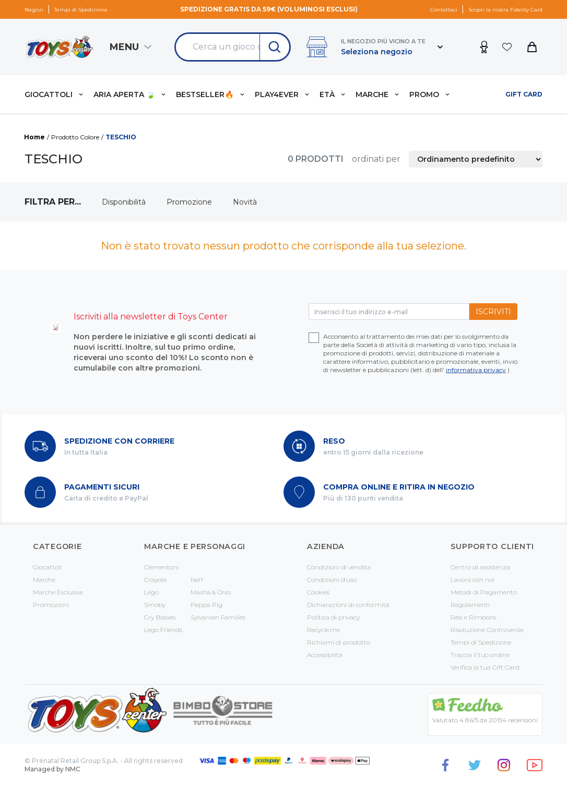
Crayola (155, 579)
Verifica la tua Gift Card (485, 667)
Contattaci (443, 9)
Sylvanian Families (218, 617)
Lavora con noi (472, 579)
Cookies (318, 592)
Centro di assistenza (480, 567)
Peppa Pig (206, 605)
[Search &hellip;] (217, 47)
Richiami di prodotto (338, 642)
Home (34, 137)
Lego (151, 592)
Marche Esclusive (58, 592)
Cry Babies (159, 617)
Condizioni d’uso (332, 579)
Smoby (155, 605)
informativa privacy (476, 370)
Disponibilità (124, 202)
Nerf (197, 579)
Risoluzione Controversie (487, 630)
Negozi (34, 9)
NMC (72, 769)
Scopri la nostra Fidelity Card (505, 9)
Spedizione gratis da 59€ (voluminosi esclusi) (269, 9)
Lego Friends (163, 630)
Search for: (175, 33)
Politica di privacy (333, 617)
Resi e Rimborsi (474, 617)
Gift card (523, 94)
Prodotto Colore (75, 137)
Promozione (189, 202)
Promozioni (51, 605)
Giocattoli (47, 567)
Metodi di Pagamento (484, 592)
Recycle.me (323, 630)
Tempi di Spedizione (81, 9)
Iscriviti (493, 311)
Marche (44, 579)
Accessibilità (324, 655)
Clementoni (161, 567)
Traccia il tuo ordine (480, 655)
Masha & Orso (211, 592)
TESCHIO (120, 137)
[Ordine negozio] (475, 159)
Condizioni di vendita (339, 567)
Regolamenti (470, 605)
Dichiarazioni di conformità (348, 605)
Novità (245, 202)
